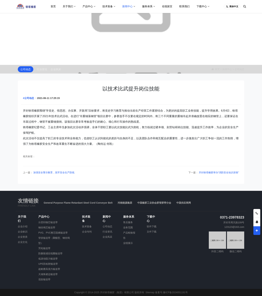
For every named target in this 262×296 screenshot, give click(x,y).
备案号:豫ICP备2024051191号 (171, 292)
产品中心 (88, 6)
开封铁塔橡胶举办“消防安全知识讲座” (218, 172)
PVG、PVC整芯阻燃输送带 (53, 232)
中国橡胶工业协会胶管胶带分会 (154, 202)
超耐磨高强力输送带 (49, 269)
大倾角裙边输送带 (48, 274)
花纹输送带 (44, 279)
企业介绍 (22, 226)
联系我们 (184, 6)
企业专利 (87, 231)
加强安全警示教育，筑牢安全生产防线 (53, 172)
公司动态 (25, 69)
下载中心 (202, 6)
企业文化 (22, 242)
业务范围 (128, 227)
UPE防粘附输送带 (48, 263)
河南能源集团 (125, 202)
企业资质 (22, 236)
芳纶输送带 (44, 248)
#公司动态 (28, 98)
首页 (53, 6)
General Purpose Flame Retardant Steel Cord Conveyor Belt (78, 202)
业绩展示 (128, 243)
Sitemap (150, 292)
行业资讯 (42, 69)
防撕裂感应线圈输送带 (50, 253)
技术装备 (107, 6)
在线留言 (167, 6)
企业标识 (22, 231)
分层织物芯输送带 (48, 222)
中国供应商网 (183, 202)
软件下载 (151, 226)
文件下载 (151, 231)
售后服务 (128, 222)
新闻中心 (127, 6)
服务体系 (147, 6)
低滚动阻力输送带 (48, 258)
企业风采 (56, 69)
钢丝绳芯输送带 (46, 227)
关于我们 (68, 6)
